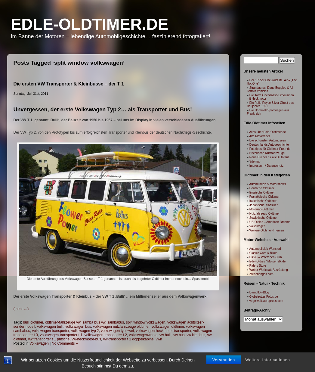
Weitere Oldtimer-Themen (266, 230)
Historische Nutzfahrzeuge (267, 153)
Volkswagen (39, 343)
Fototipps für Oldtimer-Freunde (270, 148)
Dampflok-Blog (259, 292)
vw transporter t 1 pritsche (48, 339)
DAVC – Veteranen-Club (265, 257)
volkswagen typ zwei (117, 331)
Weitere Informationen (267, 360)
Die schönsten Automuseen (267, 140)
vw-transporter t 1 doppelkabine (128, 339)
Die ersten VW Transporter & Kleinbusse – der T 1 (69, 83)
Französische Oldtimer (264, 196)
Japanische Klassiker (263, 205)
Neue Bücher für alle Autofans (269, 157)
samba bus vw (93, 322)
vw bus (178, 335)
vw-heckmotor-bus (86, 339)
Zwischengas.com (261, 274)
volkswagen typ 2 (85, 331)
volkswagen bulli (50, 326)
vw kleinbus (196, 335)
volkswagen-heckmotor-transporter (163, 331)
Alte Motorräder (259, 136)
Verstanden (223, 360)
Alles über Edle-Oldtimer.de (267, 132)
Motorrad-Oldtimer (261, 209)
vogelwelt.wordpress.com (266, 300)
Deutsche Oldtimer (261, 188)
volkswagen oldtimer (167, 326)
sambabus (115, 322)
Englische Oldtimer (262, 192)
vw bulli (165, 335)
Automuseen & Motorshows (267, 184)
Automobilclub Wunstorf (265, 248)
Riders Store (257, 265)
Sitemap (255, 161)
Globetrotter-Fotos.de (263, 296)
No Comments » (65, 343)
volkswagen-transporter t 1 (61, 335)
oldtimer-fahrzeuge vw (62, 322)
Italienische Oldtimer (263, 201)
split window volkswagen (145, 322)
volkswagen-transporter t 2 (106, 335)
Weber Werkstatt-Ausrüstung (268, 269)
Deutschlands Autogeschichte (269, 144)
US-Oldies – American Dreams (269, 222)
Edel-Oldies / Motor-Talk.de (267, 261)
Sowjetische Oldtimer (263, 217)
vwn (159, 339)
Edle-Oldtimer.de (89, 24)
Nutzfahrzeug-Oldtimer (264, 213)
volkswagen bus (78, 326)
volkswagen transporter (50, 331)
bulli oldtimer (33, 322)
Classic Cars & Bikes (263, 253)
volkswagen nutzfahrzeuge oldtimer (121, 326)
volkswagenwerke (143, 335)
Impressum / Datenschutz (266, 165)
